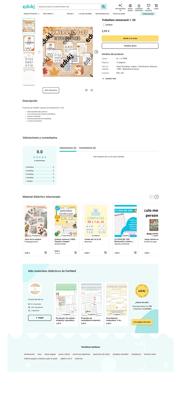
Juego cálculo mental (153, 239)
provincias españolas (81, 354)
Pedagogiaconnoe (31, 242)
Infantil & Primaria (31, 14)
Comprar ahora (130, 46)
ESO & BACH (48, 14)
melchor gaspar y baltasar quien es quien (40, 359)
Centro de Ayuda (119, 14)
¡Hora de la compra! (33, 239)
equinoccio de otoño (101, 354)
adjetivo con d (66, 359)
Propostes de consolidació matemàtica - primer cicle (91, 319)
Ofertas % (70, 14)
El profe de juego (150, 242)
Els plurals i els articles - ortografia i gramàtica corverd (66, 319)
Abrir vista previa (51, 90)
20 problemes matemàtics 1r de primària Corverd (113, 319)
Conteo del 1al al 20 (92, 239)
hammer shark (150, 354)
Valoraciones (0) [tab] (67, 147)
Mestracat (88, 242)
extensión (79, 359)
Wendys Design (60, 244)
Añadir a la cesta (130, 38)
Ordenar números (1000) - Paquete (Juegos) (65, 240)
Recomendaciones (102, 14)
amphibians (136, 354)
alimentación (29, 354)
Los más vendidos (85, 14)
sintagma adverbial (120, 354)
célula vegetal (50, 354)
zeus (39, 354)
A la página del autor (142, 322)
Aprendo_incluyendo (121, 244)
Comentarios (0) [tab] (87, 147)
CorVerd (109, 25)
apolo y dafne (64, 354)
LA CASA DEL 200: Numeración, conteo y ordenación (123, 240)
